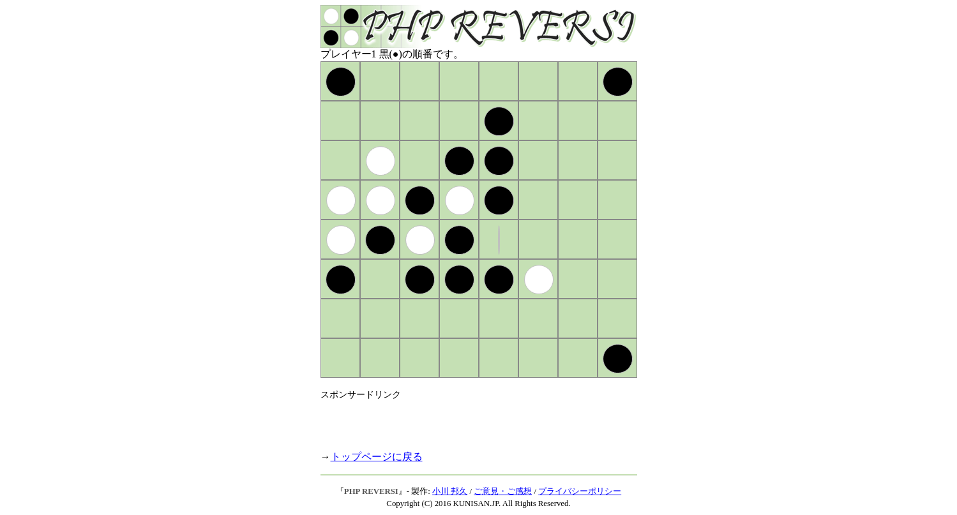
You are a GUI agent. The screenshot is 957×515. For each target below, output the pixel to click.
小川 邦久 (449, 491)
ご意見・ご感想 (503, 491)
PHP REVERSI (371, 491)
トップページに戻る (377, 456)
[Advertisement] (469, 420)
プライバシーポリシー (579, 491)
